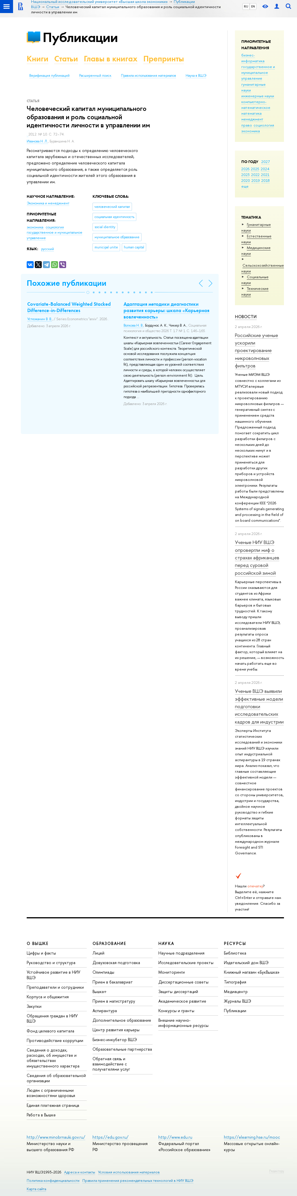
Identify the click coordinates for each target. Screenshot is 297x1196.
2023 (245, 174)
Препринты (163, 59)
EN (253, 6)
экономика (250, 130)
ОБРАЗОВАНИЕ (109, 943)
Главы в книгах (110, 59)
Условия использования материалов (129, 1172)
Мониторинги (171, 972)
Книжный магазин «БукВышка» (252, 972)
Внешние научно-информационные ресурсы (183, 1022)
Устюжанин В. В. (39, 319)
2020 (245, 180)
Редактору (276, 1171)
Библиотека (235, 953)
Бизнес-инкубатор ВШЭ (115, 1039)
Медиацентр (236, 991)
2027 (265, 161)
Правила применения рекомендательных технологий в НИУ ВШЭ (137, 1180)
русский (47, 249)
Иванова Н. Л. (37, 141)
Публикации (80, 37)
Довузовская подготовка (116, 962)
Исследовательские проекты (185, 962)
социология (263, 125)
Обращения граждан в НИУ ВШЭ (52, 1018)
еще (245, 186)
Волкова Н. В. (133, 325)
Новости (246, 317)
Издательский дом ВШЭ (246, 962)
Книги (37, 59)
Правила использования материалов (148, 75)
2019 (255, 180)
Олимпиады (103, 972)
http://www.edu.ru (175, 1137)
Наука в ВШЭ (196, 75)
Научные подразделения (181, 953)
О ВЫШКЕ (38, 943)
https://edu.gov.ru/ (110, 1137)
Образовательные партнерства (122, 1049)
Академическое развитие (182, 1001)
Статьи (66, 59)
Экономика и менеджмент (48, 203)
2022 (255, 174)
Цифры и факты (41, 953)
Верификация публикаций (49, 75)
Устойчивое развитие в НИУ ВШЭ (53, 974)
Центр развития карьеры (116, 1029)
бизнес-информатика (253, 57)
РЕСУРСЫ (235, 943)
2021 (265, 174)
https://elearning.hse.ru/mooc (252, 1137)
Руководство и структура (51, 962)
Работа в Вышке (41, 1115)
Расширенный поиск (95, 75)
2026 (245, 168)
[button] (88, 292)
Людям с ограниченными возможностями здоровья (51, 1092)
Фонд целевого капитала (50, 1031)
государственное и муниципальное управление (258, 72)
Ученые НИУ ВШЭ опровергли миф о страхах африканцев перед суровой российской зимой (257, 557)
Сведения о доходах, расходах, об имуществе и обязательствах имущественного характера (53, 1058)
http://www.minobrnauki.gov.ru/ (56, 1137)
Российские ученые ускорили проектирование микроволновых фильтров (256, 350)
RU (246, 6)
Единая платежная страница (53, 1105)
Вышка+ (100, 991)
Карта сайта (36, 1188)
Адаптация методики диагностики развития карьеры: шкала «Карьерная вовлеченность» (166, 310)
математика (251, 113)
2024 (265, 168)
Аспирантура (105, 1010)
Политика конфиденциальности (53, 1180)
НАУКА (166, 943)
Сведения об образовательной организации (56, 1078)
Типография (235, 982)
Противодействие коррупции (55, 1040)
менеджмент (252, 119)
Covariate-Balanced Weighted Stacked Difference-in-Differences (69, 307)
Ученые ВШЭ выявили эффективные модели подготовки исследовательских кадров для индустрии (259, 706)
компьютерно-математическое (255, 104)
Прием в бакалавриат (113, 982)
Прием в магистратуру (114, 1001)
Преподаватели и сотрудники (55, 987)
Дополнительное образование (122, 1020)
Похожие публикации (66, 283)
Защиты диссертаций (178, 991)
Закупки (34, 1006)
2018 (265, 180)
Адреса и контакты (79, 1172)
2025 (255, 168)
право (246, 125)
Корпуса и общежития (48, 996)
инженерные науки (257, 95)
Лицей (98, 953)
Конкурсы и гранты (176, 1010)
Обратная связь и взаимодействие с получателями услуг (111, 1064)
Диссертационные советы (183, 982)
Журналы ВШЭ (237, 1001)
